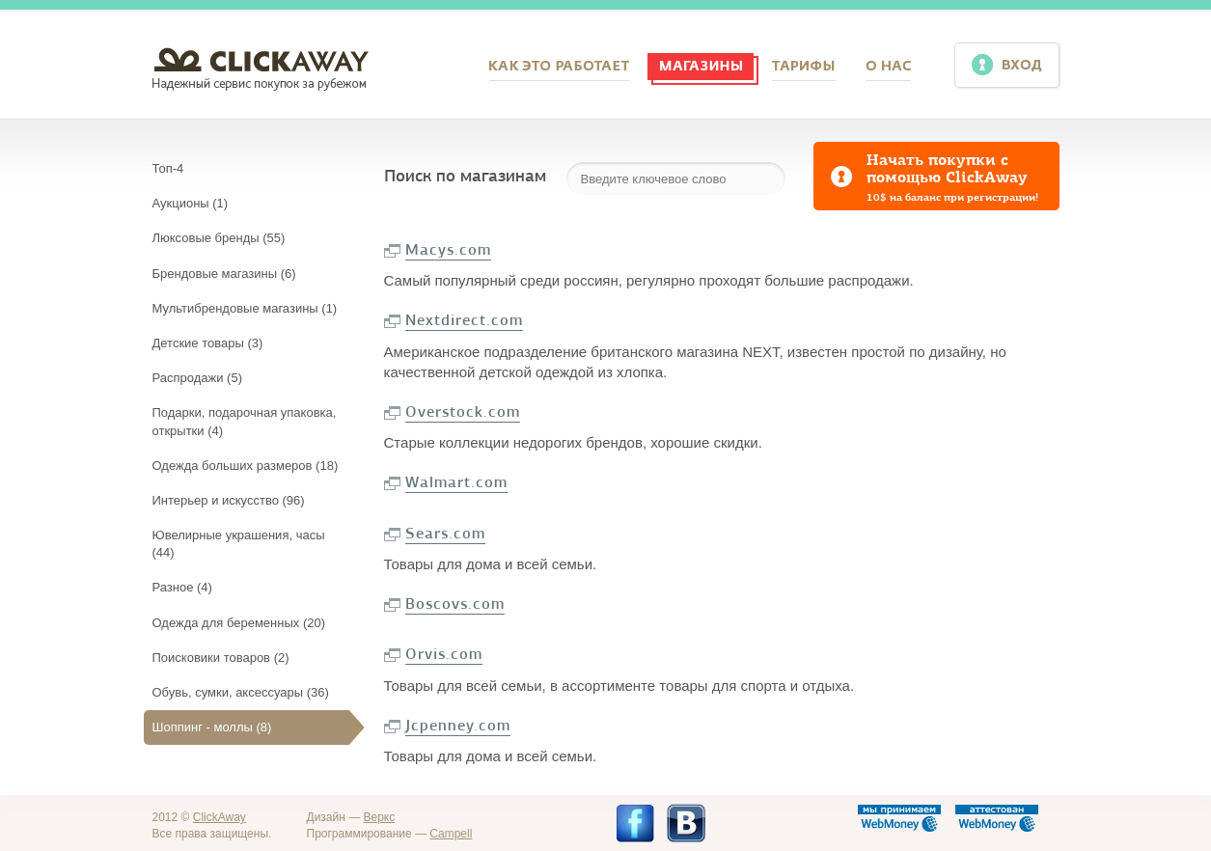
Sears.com (445, 533)
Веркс (380, 817)
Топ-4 (168, 168)
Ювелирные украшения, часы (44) (238, 544)
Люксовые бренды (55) (219, 238)
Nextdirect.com (464, 320)
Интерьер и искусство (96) (228, 500)
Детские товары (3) (207, 343)
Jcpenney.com (457, 725)
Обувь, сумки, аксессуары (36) (240, 692)
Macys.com (448, 250)
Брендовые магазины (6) (224, 273)
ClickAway (219, 817)
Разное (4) (182, 587)
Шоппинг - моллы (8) (212, 727)
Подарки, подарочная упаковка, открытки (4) (244, 421)
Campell (450, 833)
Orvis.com (443, 654)
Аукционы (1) (190, 203)
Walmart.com (456, 482)
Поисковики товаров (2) (220, 657)
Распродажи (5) (197, 378)
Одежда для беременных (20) (239, 623)
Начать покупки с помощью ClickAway (963, 178)
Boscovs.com (455, 604)
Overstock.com (462, 412)
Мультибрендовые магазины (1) (245, 308)
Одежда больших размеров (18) (245, 465)
